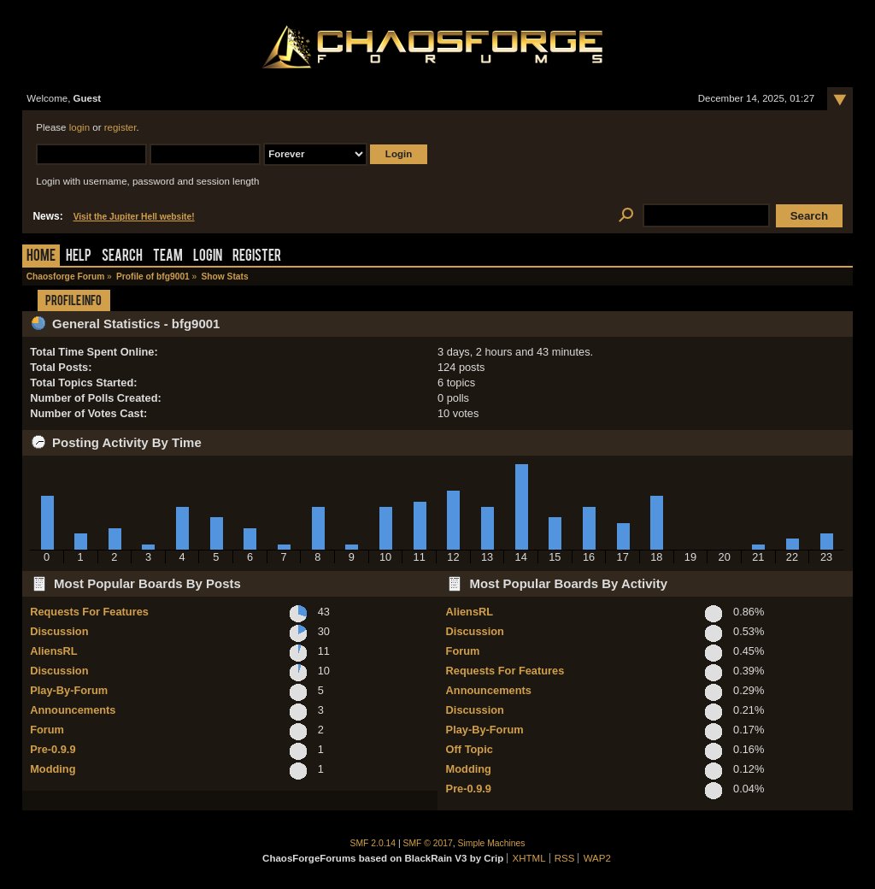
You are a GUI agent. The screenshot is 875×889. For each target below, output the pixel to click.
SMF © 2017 (428, 843)
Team (168, 256)
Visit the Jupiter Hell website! (134, 216)
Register (256, 256)
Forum (47, 729)
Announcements (72, 710)
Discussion (59, 631)
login (79, 127)
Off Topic (469, 749)
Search (122, 256)
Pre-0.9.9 (52, 749)
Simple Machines (492, 843)
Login (207, 256)
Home (41, 256)
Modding (52, 768)
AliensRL (53, 651)
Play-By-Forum (69, 690)
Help (78, 256)
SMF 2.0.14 (373, 843)
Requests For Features (89, 611)
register (120, 127)
